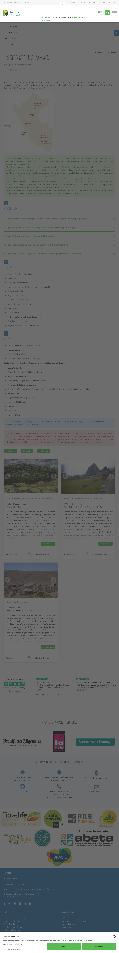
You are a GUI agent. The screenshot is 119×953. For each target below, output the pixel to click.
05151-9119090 (23, 2)
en (81, 2)
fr (84, 2)
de (77, 2)
